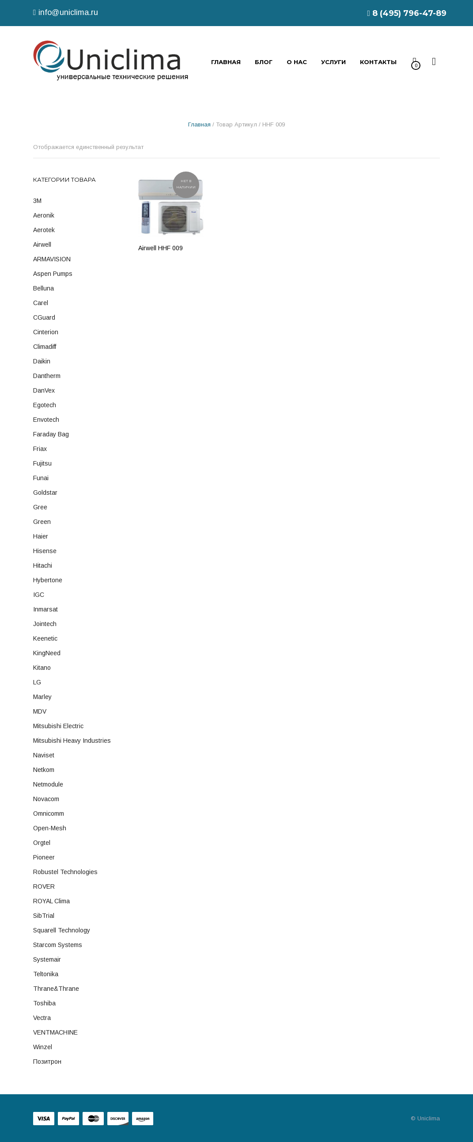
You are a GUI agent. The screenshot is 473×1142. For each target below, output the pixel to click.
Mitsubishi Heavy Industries (72, 740)
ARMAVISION (52, 259)
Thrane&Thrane (56, 988)
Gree (40, 507)
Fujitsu (42, 463)
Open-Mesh (49, 828)
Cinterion (45, 332)
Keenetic (45, 638)
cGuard (44, 317)
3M (37, 200)
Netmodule (48, 784)
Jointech (45, 623)
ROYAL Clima (51, 901)
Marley (42, 696)
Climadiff (44, 346)
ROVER (44, 886)
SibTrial (43, 915)
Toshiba (44, 1003)
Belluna (43, 288)
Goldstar (45, 492)
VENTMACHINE (55, 1032)
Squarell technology (61, 930)
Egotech (44, 405)
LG (37, 682)
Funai (41, 477)
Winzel (42, 1046)
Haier (40, 536)
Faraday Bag (51, 434)
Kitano (42, 667)
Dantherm (47, 375)
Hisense (45, 550)
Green (42, 521)
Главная (199, 124)
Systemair (47, 959)
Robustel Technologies (65, 871)
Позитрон (47, 1061)
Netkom (43, 769)
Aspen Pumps (52, 273)
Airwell (42, 244)
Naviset (43, 755)
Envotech (46, 419)
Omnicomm (48, 813)
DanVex (44, 390)
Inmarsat (45, 609)
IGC (38, 594)
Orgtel (41, 842)
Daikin (41, 361)
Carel (40, 302)
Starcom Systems (57, 944)
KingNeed (47, 653)
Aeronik (43, 215)
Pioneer (44, 857)
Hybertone (47, 580)
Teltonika (45, 974)
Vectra (42, 1017)
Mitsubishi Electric (58, 726)
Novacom (46, 798)
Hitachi (42, 565)
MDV (39, 711)
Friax (40, 448)
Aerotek (44, 229)
